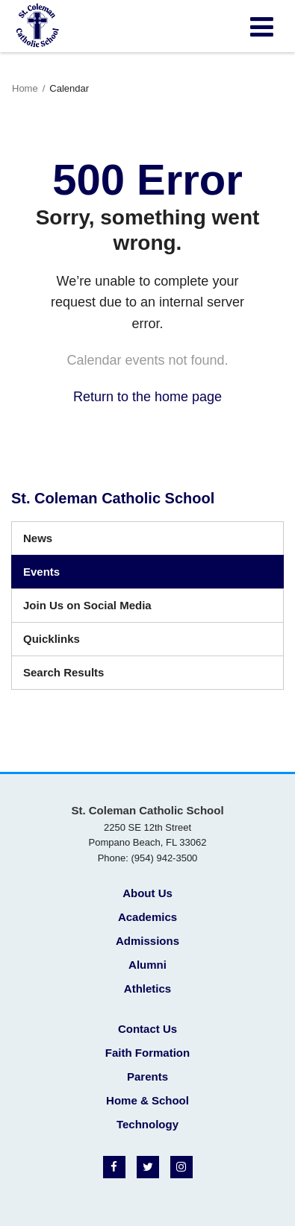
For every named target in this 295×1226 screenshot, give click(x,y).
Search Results (63, 672)
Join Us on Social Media (87, 605)
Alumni (147, 964)
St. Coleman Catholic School (112, 498)
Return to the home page (147, 396)
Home (25, 88)
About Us (147, 893)
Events (41, 571)
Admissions (147, 940)
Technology (147, 1124)
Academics (147, 917)
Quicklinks (51, 638)
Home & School (147, 1100)
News (37, 538)
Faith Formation (147, 1052)
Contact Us (147, 1028)
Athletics (147, 988)
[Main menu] (261, 26)
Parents (147, 1076)
